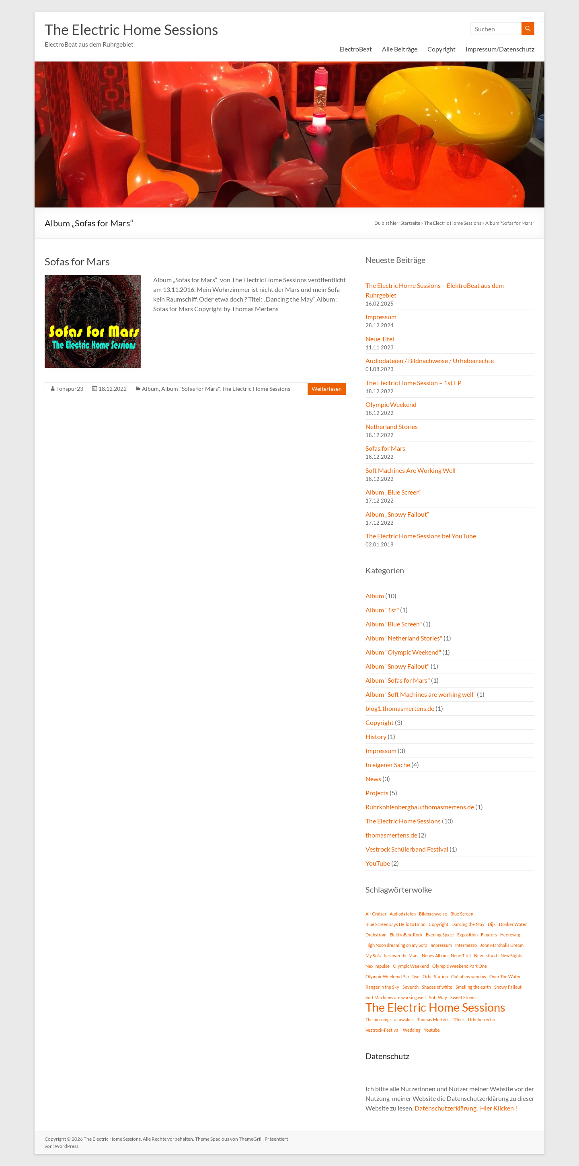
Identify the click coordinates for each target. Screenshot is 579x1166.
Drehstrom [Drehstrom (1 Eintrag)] (375, 934)
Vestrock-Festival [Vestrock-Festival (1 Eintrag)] (382, 1030)
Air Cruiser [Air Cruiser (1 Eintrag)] (375, 913)
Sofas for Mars (77, 261)
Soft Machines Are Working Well (410, 470)
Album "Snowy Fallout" (397, 666)
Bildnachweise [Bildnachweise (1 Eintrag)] (433, 913)
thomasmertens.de (391, 835)
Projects (376, 792)
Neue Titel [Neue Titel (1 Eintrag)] (461, 955)
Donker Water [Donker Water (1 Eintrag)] (513, 924)
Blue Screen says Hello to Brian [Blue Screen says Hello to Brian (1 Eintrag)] (395, 924)
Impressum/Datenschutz (500, 49)
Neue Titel (379, 339)
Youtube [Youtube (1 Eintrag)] (432, 1030)
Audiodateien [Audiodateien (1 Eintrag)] (403, 913)
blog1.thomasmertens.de (399, 708)
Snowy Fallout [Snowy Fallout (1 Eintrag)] (508, 986)
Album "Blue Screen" (393, 624)
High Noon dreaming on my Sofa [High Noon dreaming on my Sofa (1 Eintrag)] (396, 945)
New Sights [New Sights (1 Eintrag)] (511, 955)
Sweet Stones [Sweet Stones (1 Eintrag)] (463, 997)
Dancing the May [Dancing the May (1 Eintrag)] (468, 924)
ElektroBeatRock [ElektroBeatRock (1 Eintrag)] (406, 934)
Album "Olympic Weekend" (403, 652)
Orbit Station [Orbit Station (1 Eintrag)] (435, 976)
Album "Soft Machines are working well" (420, 694)
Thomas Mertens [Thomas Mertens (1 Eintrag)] (433, 1019)
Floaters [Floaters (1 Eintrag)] (489, 934)
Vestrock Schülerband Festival (406, 849)
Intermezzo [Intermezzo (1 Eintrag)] (466, 945)
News (373, 778)
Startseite (410, 223)
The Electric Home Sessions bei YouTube (420, 536)
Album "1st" (382, 610)
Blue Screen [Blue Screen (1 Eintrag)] (461, 913)
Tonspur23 (69, 388)
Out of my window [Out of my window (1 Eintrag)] (468, 976)
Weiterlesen (327, 388)
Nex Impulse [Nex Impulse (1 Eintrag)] (377, 966)
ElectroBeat (355, 49)
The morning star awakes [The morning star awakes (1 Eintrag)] (389, 1019)
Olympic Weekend (391, 404)
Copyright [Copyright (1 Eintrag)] (438, 924)
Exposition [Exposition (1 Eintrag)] (467, 934)
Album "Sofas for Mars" (190, 388)
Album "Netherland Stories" (403, 638)
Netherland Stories (391, 426)
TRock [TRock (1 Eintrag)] (459, 1019)
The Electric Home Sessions (131, 29)
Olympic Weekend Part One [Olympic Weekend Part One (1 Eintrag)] (459, 966)
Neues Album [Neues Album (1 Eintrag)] (435, 955)
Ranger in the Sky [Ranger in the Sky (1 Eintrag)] (382, 986)
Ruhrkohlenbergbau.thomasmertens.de (419, 807)
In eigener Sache (387, 764)
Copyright (441, 49)
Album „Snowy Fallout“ (397, 514)
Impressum (380, 316)
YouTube (377, 863)
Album (150, 388)
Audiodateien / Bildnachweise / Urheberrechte (429, 360)
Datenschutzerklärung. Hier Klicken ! (466, 1108)
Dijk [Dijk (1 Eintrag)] (492, 924)
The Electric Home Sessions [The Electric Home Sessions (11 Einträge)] (435, 1007)
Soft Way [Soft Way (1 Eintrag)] (438, 997)
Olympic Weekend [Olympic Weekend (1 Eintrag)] (411, 966)
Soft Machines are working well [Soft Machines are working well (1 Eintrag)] (395, 997)
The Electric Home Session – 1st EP (413, 382)
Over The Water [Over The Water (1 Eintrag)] (505, 976)
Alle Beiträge (399, 49)
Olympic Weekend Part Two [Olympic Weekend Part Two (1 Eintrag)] (392, 976)
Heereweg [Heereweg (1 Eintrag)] (510, 934)
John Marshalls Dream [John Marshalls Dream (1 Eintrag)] (502, 945)
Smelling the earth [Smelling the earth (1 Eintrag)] (473, 986)
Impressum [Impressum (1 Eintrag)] (441, 945)
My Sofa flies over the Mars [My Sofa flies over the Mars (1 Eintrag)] (392, 955)
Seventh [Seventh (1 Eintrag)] (410, 986)
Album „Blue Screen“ (393, 492)
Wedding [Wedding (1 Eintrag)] (412, 1030)
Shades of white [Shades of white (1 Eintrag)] (437, 986)
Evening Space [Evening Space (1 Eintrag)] (440, 934)
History (375, 736)
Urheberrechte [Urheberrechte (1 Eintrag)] (482, 1019)
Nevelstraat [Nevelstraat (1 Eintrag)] (485, 955)
